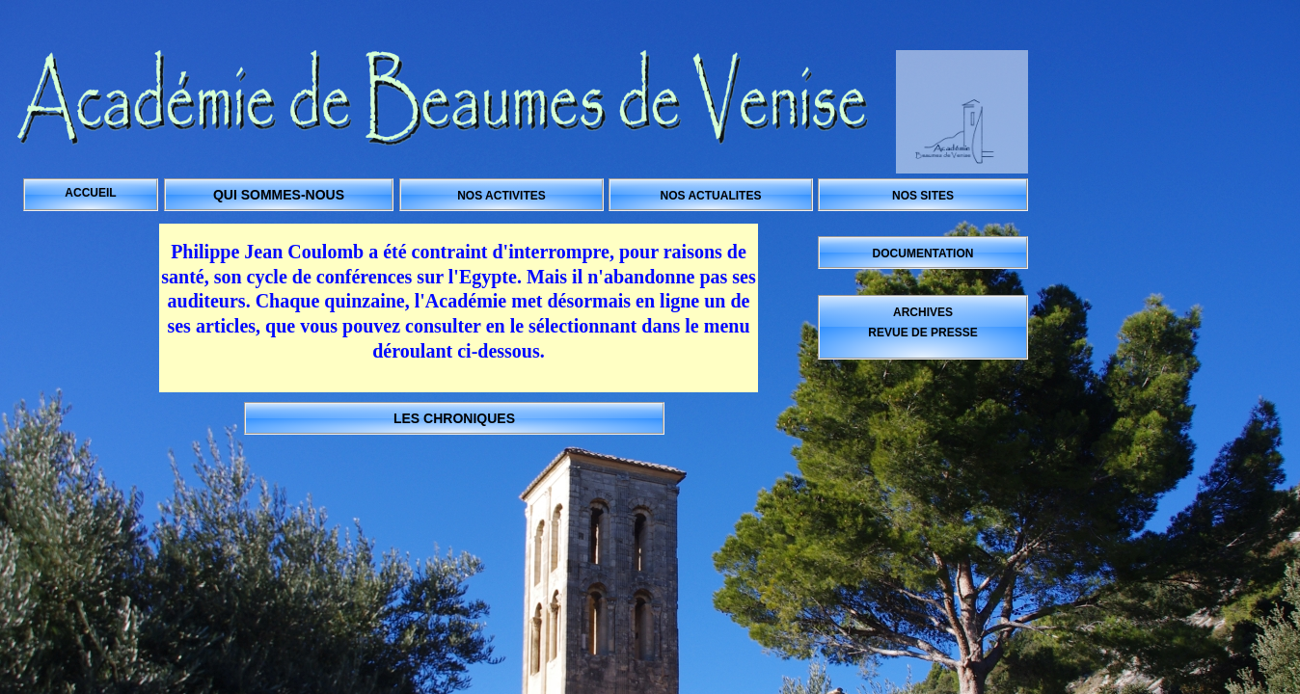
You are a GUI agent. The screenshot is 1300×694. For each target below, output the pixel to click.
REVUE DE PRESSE (922, 332)
